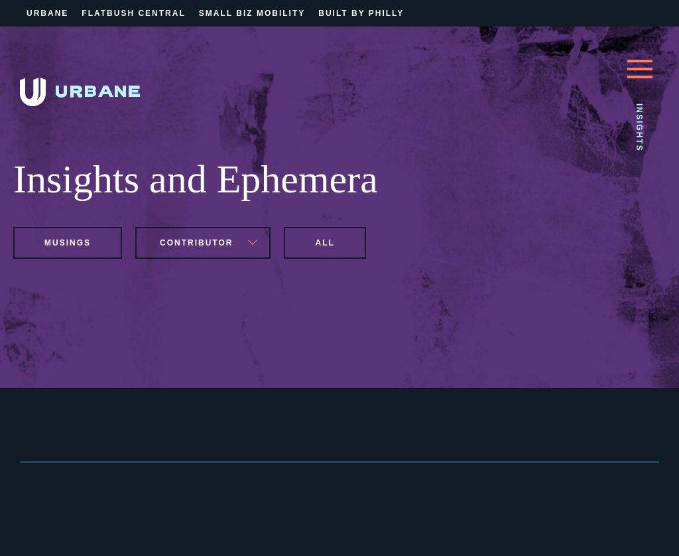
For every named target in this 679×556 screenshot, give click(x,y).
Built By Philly (361, 13)
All (324, 242)
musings (67, 242)
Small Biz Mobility (252, 13)
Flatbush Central (133, 13)
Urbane (47, 13)
